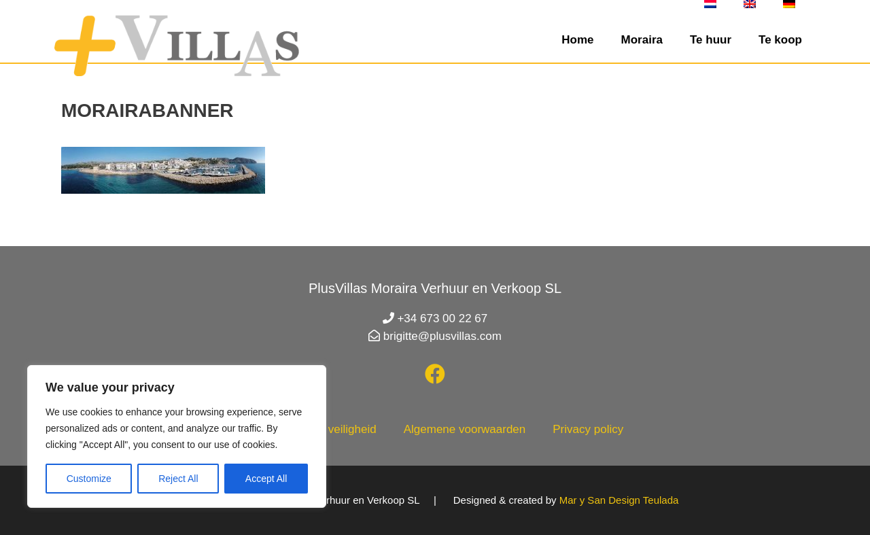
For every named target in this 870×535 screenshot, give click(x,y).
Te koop (780, 39)
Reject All (178, 478)
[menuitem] (710, 4)
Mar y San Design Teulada (619, 500)
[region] (176, 436)
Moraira (642, 39)
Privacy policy (588, 429)
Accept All (266, 478)
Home (577, 39)
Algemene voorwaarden (465, 429)
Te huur (710, 39)
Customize (89, 478)
